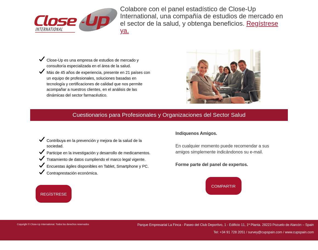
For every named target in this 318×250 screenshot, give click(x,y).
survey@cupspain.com (265, 232)
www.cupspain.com (299, 232)
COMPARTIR (223, 186)
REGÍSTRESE (53, 194)
